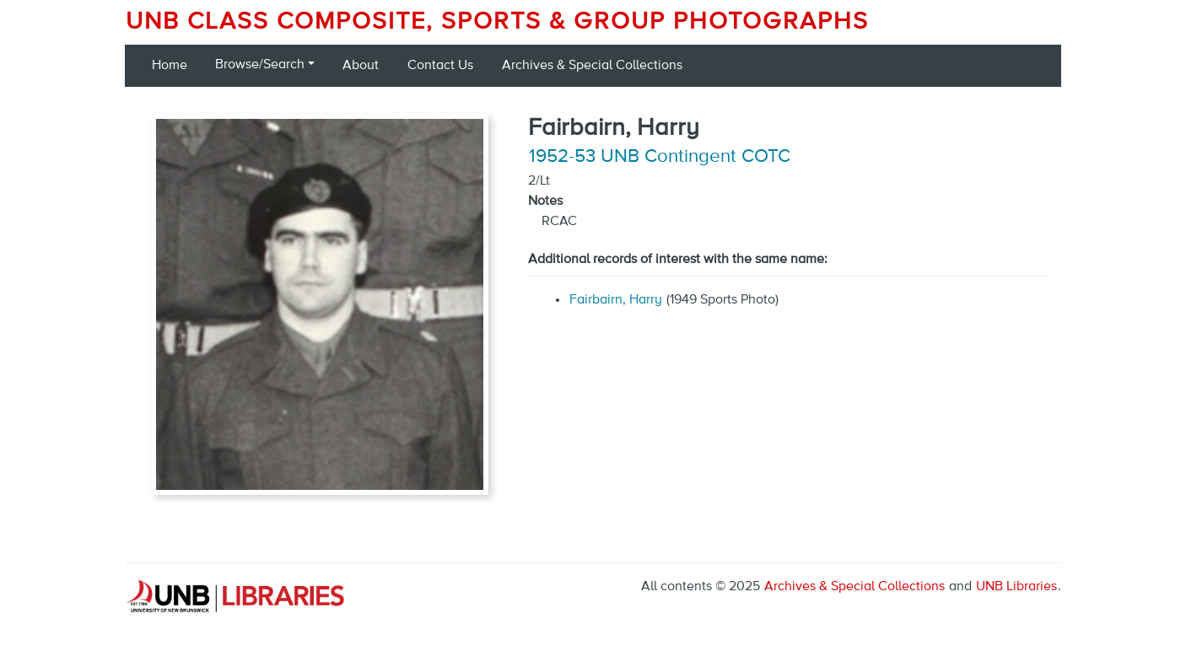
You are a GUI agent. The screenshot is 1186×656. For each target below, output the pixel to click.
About (360, 66)
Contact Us (440, 66)
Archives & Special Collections (592, 66)
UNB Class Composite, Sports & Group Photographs (497, 22)
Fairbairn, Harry (615, 300)
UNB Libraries (1016, 587)
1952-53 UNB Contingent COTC (659, 157)
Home (169, 66)
